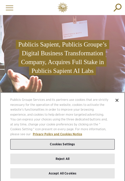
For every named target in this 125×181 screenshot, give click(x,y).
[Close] (116, 101)
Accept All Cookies (62, 174)
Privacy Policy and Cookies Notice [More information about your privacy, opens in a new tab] (57, 135)
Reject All (62, 160)
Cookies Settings (62, 145)
